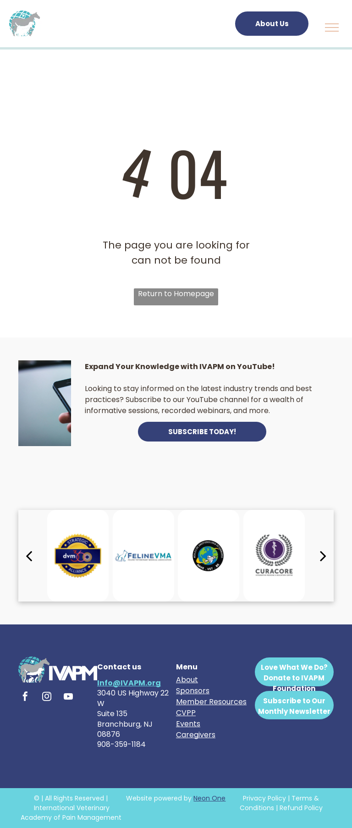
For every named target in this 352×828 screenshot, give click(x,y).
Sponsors (192, 690)
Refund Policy (301, 807)
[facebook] (25, 698)
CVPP (186, 712)
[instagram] (47, 698)
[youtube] (68, 698)
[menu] (332, 27)
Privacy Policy (264, 798)
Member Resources (211, 701)
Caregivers (195, 734)
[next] (323, 555)
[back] (28, 555)
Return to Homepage (176, 293)
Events (188, 723)
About (187, 679)
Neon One (209, 798)
